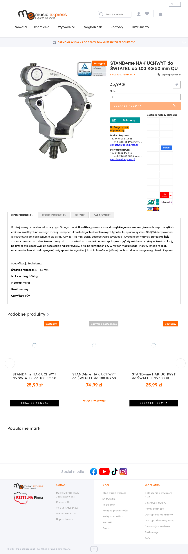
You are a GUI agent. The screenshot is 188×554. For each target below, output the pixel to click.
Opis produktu (22, 215)
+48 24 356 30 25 (66, 513)
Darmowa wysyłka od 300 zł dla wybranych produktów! (96, 42)
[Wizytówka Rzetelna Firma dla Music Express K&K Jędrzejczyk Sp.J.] (32, 498)
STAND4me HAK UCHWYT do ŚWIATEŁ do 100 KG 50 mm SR (154, 376)
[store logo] (42, 15)
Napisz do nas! (64, 519)
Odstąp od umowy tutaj (159, 520)
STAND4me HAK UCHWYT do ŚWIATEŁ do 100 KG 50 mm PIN (94, 376)
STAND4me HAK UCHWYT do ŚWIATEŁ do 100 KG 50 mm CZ (34, 376)
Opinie (80, 215)
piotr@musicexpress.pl (122, 159)
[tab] (22, 215)
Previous (8, 362)
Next (179, 362)
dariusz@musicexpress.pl (124, 145)
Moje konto (138, 14)
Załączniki (102, 215)
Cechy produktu (54, 215)
